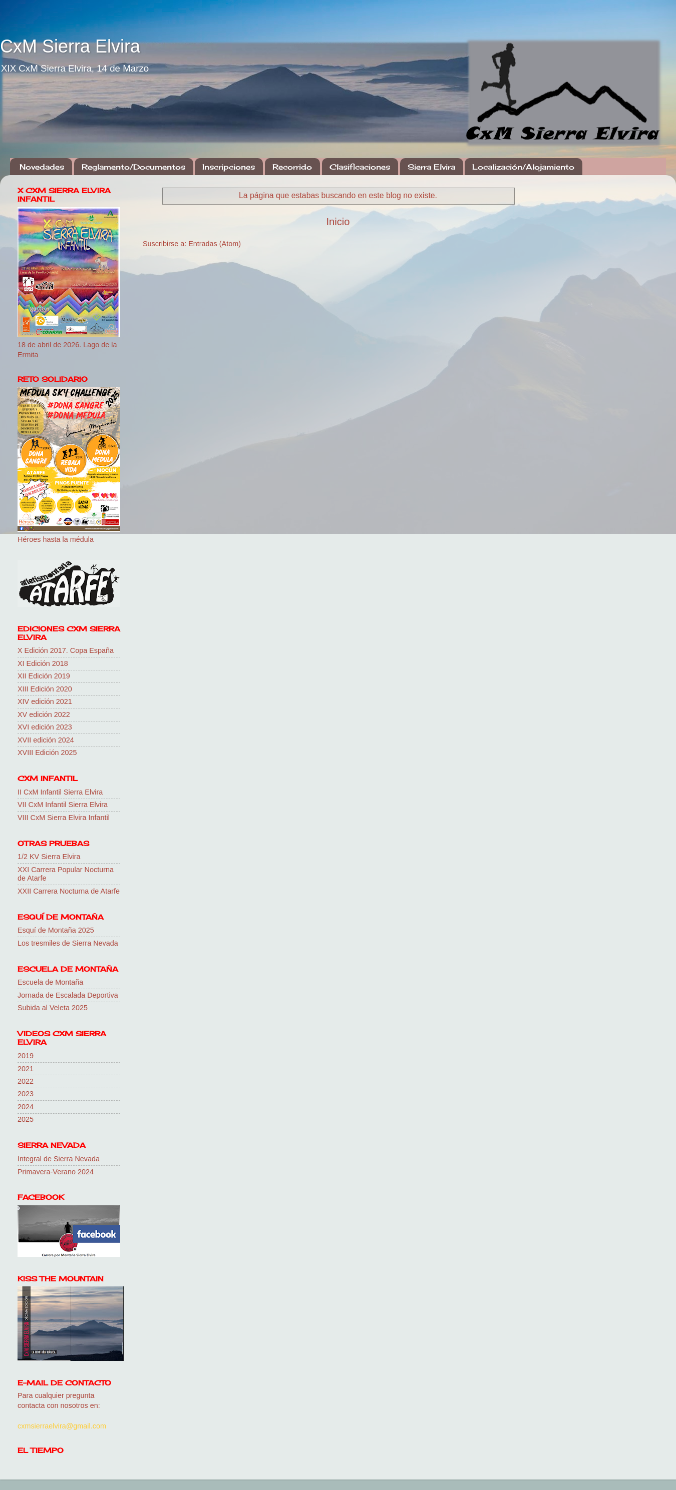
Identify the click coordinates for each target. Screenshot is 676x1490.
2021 (26, 1069)
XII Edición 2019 (44, 676)
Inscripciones (228, 167)
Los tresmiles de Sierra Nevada (68, 943)
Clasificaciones (359, 167)
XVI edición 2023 (45, 727)
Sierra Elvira (431, 167)
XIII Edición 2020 (45, 689)
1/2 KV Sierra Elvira (49, 857)
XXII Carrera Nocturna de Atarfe (69, 891)
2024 (26, 1107)
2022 (26, 1081)
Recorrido (292, 167)
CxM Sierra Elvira (70, 46)
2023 (26, 1094)
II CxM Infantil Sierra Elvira (60, 792)
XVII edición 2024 (46, 740)
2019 (26, 1056)
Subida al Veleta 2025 (53, 1008)
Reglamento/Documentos (133, 167)
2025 (26, 1119)
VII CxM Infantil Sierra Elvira (63, 805)
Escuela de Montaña (50, 982)
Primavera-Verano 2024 (56, 1172)
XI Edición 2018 (43, 663)
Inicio (338, 221)
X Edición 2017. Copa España (66, 650)
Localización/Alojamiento (523, 167)
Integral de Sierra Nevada (59, 1159)
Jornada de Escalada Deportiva (68, 995)
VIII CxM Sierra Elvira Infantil (64, 818)
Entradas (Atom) (214, 244)
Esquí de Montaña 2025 (56, 930)
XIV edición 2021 (45, 701)
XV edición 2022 (44, 714)
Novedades (42, 167)
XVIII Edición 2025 (47, 753)
